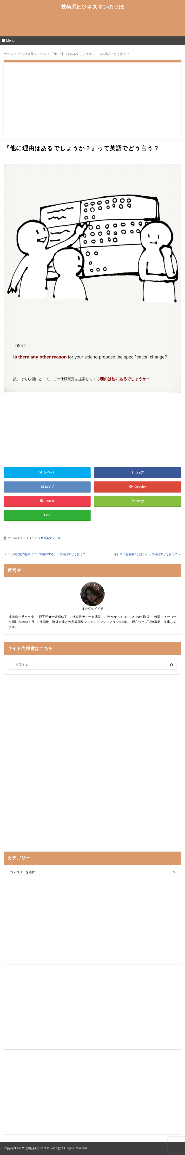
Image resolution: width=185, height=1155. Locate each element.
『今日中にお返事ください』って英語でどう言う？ (144, 554)
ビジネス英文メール (48, 538)
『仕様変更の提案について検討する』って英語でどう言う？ (46, 554)
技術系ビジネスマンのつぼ (92, 7)
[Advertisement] (92, 25)
